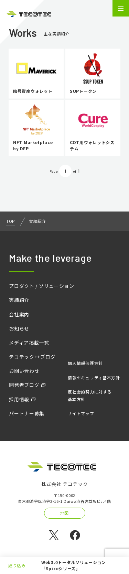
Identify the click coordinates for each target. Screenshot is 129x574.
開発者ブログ (24, 384)
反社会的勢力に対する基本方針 (89, 395)
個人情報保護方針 (85, 363)
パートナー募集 (26, 413)
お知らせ (19, 328)
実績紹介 (19, 299)
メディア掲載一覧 (29, 342)
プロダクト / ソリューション (41, 285)
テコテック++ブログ (32, 356)
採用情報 (19, 399)
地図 (64, 513)
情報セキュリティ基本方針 (94, 377)
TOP (10, 221)
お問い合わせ (24, 370)
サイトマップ (81, 413)
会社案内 (19, 314)
